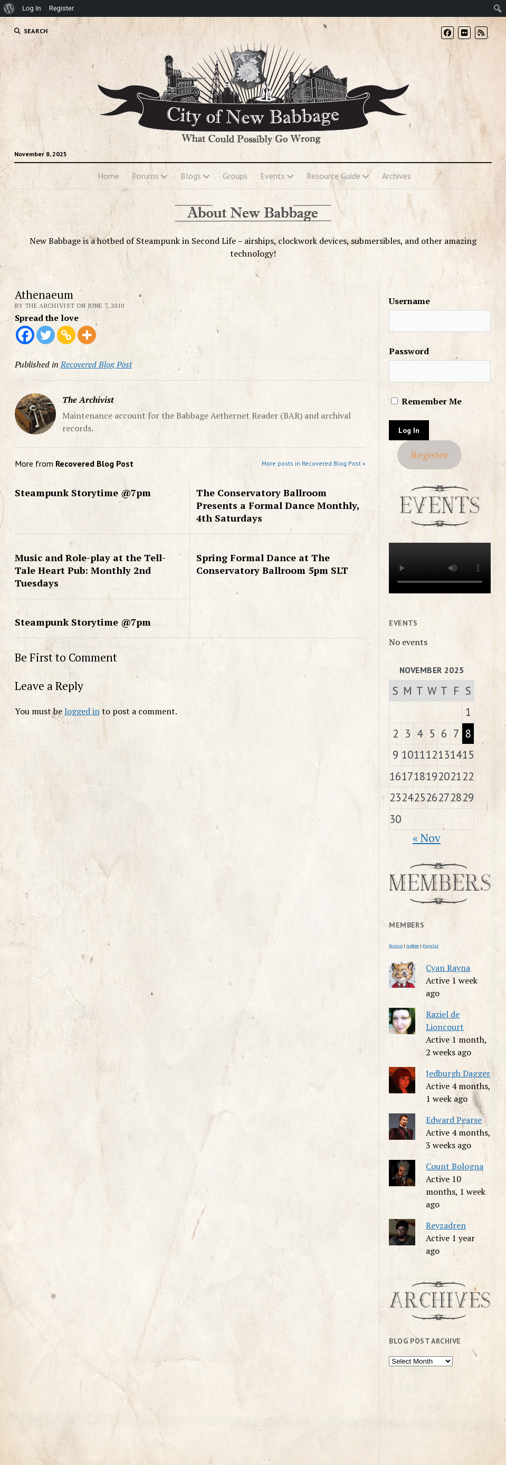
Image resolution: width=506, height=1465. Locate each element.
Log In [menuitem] (31, 8)
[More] (87, 335)
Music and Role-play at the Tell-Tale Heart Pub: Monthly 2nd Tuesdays (90, 570)
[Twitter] (45, 335)
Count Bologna (454, 1166)
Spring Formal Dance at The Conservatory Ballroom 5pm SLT (272, 563)
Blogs (190, 176)
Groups (235, 176)
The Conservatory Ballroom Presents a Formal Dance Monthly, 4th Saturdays (277, 505)
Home (108, 176)
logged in (82, 711)
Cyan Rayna (448, 967)
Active (412, 945)
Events (272, 176)
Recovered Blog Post (96, 364)
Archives (396, 176)
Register (429, 454)
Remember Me (426, 401)
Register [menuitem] (61, 8)
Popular (430, 945)
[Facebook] (25, 335)
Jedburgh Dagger (458, 1073)
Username (409, 301)
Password (409, 351)
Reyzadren (446, 1225)
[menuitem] (9, 8)
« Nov (427, 837)
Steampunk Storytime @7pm (83, 492)
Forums (145, 176)
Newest (396, 945)
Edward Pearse (454, 1120)
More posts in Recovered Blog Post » (314, 463)
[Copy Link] (66, 335)
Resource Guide (333, 176)
